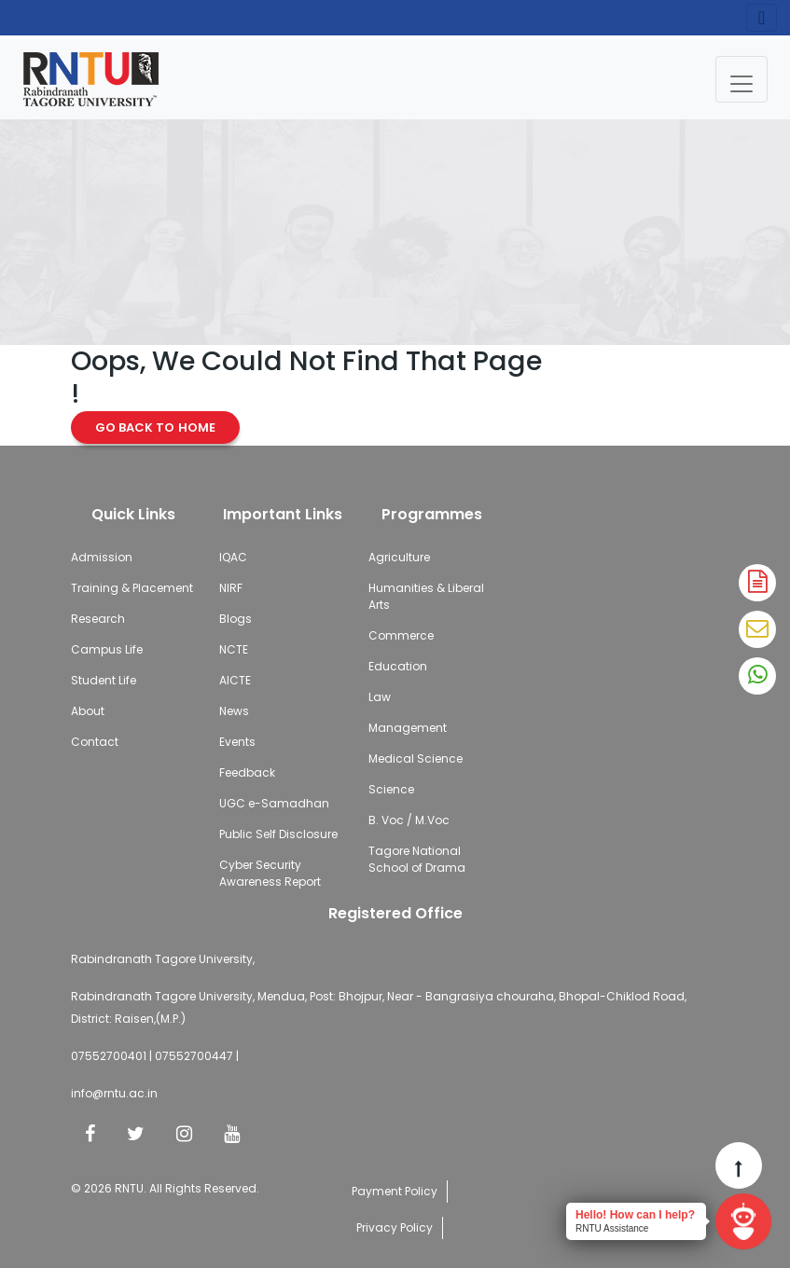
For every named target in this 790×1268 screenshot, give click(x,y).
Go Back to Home (155, 427)
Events (237, 742)
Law (379, 697)
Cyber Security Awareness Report (270, 873)
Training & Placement (132, 588)
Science (391, 789)
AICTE (235, 680)
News (234, 711)
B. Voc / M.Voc (409, 820)
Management (407, 728)
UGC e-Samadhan (274, 803)
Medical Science (415, 758)
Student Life (103, 680)
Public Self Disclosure (278, 834)
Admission (101, 557)
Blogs (235, 619)
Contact (94, 742)
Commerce (401, 635)
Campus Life (107, 649)
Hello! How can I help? (635, 1214)
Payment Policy (394, 1191)
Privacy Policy (394, 1227)
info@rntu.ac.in (114, 1093)
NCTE (233, 649)
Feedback (247, 772)
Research (98, 619)
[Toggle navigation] (741, 79)
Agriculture (399, 557)
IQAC (233, 557)
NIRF (231, 588)
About (87, 711)
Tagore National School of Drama (416, 859)
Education (397, 666)
